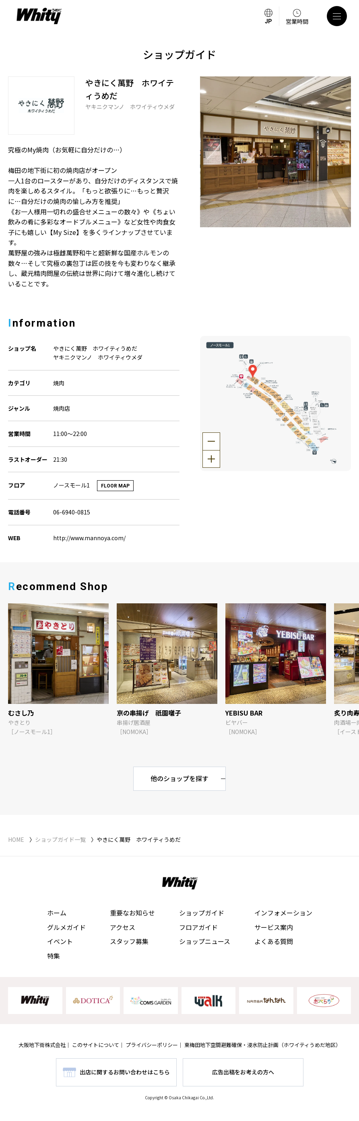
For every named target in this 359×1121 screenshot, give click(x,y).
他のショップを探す (179, 778)
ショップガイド (201, 912)
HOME (16, 839)
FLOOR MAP (115, 486)
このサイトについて (95, 1045)
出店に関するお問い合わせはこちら (125, 1072)
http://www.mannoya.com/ (89, 538)
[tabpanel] (275, 151)
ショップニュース (204, 941)
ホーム (56, 912)
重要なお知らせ (132, 912)
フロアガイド (198, 927)
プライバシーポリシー (152, 1045)
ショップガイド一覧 (60, 839)
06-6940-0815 (71, 512)
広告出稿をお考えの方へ (243, 1072)
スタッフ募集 (129, 941)
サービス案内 (273, 927)
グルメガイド (66, 927)
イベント (60, 941)
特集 (53, 956)
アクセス (122, 927)
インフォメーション (283, 912)
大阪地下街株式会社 (42, 1045)
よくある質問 (273, 941)
